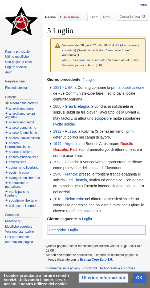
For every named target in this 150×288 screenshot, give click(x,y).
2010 (57, 199)
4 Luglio (88, 79)
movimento (92, 211)
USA (68, 87)
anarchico (114, 50)
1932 (57, 131)
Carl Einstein (76, 180)
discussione (129, 45)
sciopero (102, 118)
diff (65, 60)
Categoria (57, 230)
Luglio (73, 230)
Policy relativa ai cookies (117, 268)
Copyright (90, 268)
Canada (71, 162)
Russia (70, 131)
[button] (103, 278)
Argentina (72, 143)
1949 (57, 143)
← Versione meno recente (87, 60)
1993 (57, 162)
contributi (68, 50)
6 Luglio (85, 219)
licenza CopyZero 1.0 (96, 259)
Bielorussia (74, 199)
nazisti (64, 192)
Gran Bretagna (77, 106)
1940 (57, 174)
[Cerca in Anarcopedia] (133, 27)
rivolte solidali (64, 124)
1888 (57, 106)
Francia (71, 174)
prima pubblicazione (127, 87)
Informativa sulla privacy (63, 268)
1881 (57, 87)
